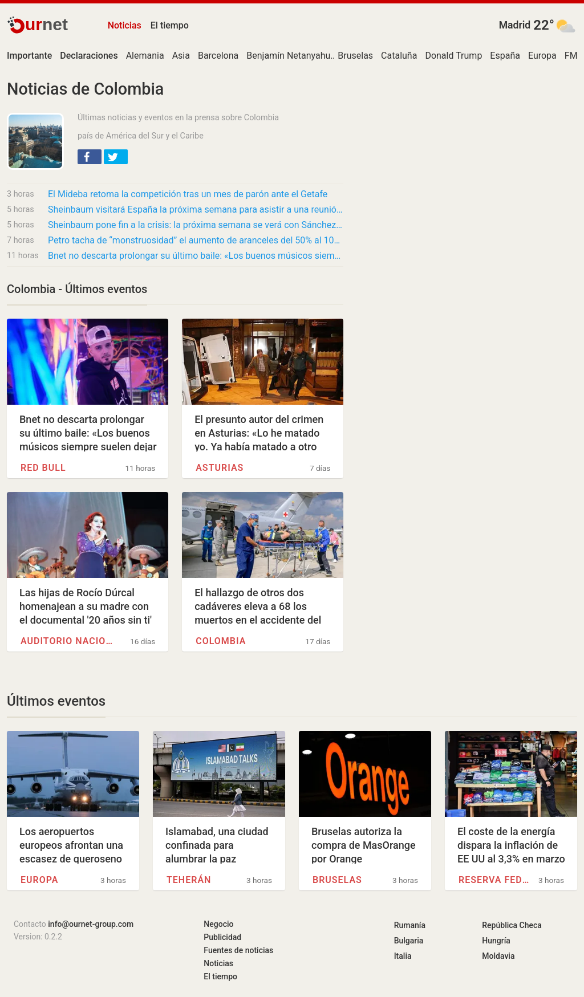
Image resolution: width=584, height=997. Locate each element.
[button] (90, 156)
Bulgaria (409, 940)
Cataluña (399, 55)
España (505, 55)
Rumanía (409, 925)
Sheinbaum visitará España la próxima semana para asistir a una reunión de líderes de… (195, 209)
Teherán (189, 879)
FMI (572, 55)
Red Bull (43, 467)
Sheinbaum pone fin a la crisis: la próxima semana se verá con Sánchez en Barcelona (195, 224)
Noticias (124, 25)
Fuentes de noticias (238, 950)
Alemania (145, 55)
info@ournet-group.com (90, 924)
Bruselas (355, 55)
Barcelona (218, 55)
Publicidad (222, 937)
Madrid (515, 25)
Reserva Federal (496, 879)
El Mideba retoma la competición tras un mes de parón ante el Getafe (187, 194)
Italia (403, 956)
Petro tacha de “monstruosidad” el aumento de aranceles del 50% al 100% (195, 240)
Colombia (221, 641)
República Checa (512, 925)
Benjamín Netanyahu (288, 55)
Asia (181, 55)
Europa (542, 55)
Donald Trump (453, 55)
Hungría (496, 940)
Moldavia (498, 956)
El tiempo (170, 25)
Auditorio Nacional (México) (68, 641)
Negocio (218, 924)
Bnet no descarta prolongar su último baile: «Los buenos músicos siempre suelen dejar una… (195, 255)
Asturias (220, 467)
